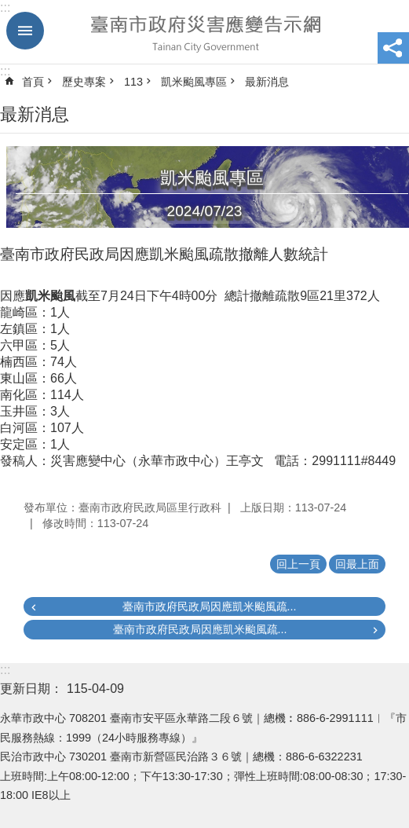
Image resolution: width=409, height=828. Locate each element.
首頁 (33, 81)
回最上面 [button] (357, 564)
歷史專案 (84, 81)
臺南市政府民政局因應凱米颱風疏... (209, 606)
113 (133, 81)
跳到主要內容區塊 (8, 8)
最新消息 (267, 81)
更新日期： (31, 688)
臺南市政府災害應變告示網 (204, 32)
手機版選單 (25, 30)
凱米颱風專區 (194, 81)
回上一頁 (298, 564)
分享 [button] (393, 48)
